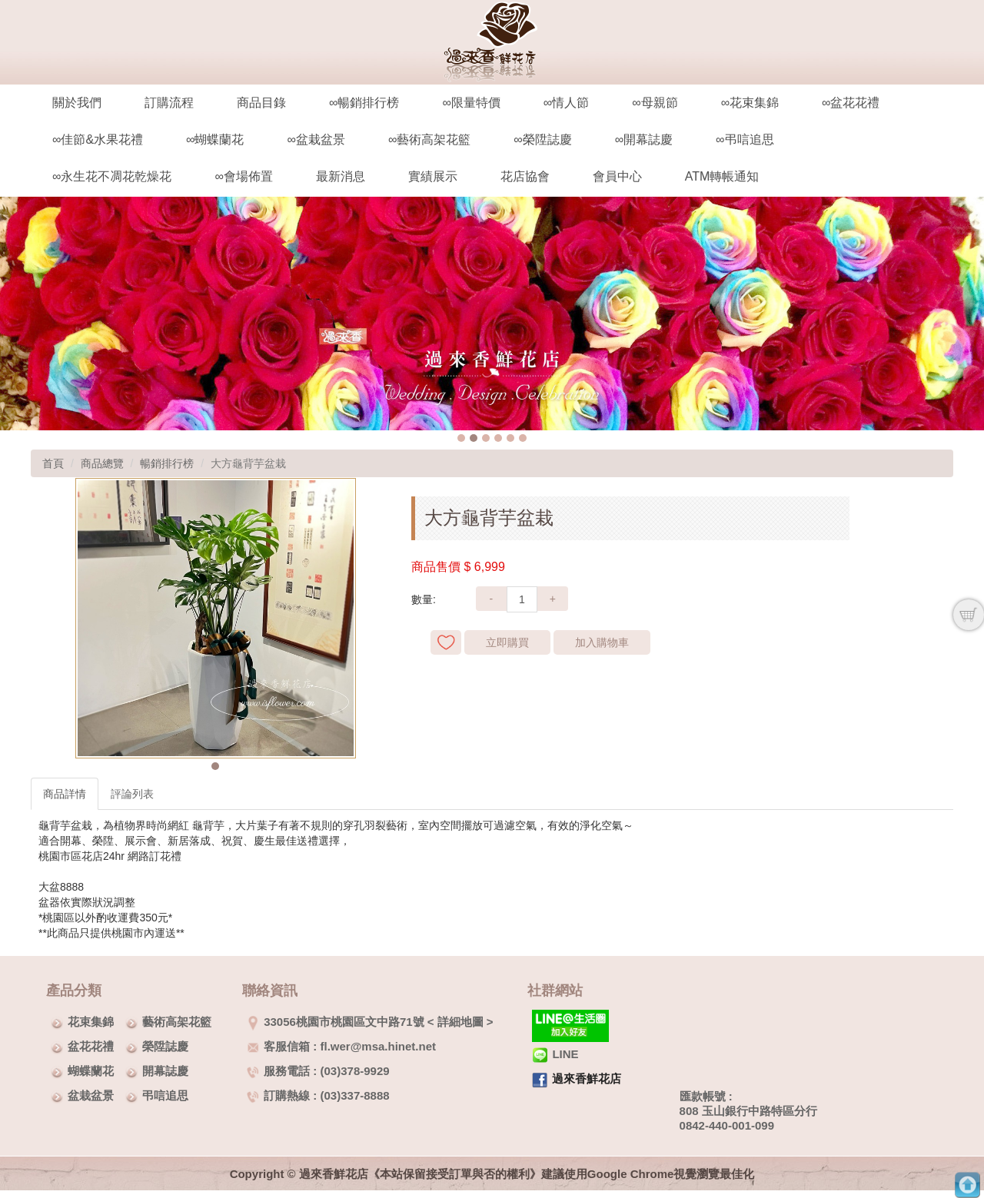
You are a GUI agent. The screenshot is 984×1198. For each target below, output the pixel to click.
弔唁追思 (165, 1095)
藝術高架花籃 (176, 1021)
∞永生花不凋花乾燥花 (111, 176)
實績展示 (432, 176)
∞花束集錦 (750, 102)
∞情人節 (566, 102)
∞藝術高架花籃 (429, 139)
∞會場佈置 (243, 176)
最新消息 (340, 176)
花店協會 (525, 176)
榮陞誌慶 (165, 1046)
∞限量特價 (471, 102)
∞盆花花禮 (850, 102)
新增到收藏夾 (445, 642)
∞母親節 (654, 102)
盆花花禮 (91, 1046)
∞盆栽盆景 (315, 139)
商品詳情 (64, 794)
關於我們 (76, 102)
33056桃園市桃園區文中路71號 (335, 1021)
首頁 (53, 463)
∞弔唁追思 (744, 139)
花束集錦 (91, 1021)
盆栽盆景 (91, 1095)
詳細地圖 (460, 1021)
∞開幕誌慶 (644, 139)
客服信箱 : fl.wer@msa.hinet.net (341, 1046)
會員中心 (617, 176)
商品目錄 (261, 102)
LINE (555, 1053)
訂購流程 (169, 102)
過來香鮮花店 (586, 1078)
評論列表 (132, 794)
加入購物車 (602, 642)
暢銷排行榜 (167, 463)
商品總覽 (102, 463)
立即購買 (507, 642)
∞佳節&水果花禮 (97, 139)
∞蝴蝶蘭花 (215, 139)
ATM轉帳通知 (722, 176)
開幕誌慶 (165, 1070)
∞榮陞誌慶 (542, 139)
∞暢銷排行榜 (364, 102)
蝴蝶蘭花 (91, 1070)
